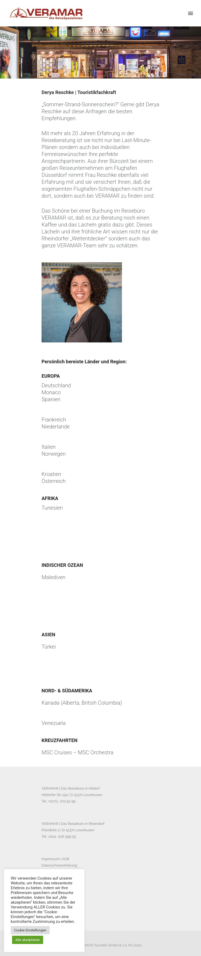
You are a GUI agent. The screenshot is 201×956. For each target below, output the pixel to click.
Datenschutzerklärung (59, 865)
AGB (65, 859)
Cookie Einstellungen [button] (30, 930)
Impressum (50, 859)
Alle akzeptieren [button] (27, 940)
